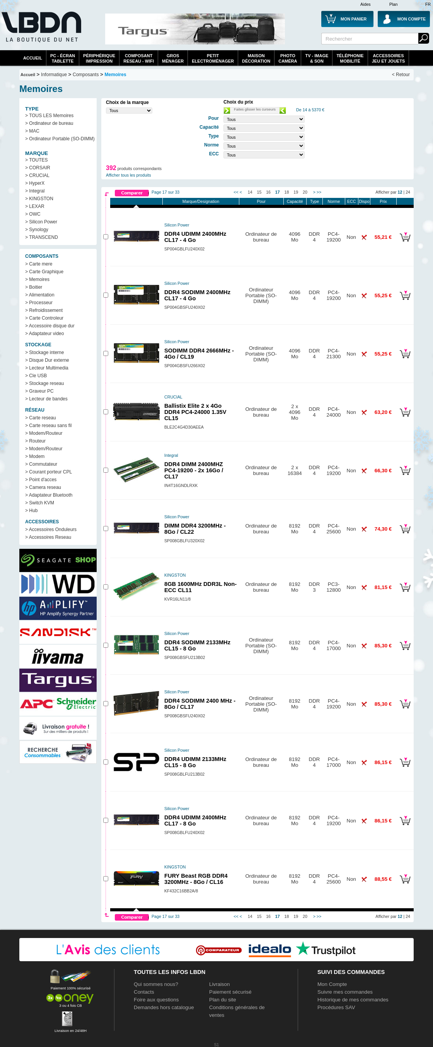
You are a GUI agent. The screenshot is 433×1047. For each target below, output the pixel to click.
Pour (261, 201)
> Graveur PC (39, 391)
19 (295, 192)
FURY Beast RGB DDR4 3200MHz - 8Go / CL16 (196, 879)
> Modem (34, 456)
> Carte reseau (40, 418)
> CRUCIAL (37, 175)
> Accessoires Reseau (48, 537)
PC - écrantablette (62, 58)
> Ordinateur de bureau (49, 123)
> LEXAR (34, 206)
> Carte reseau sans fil (48, 425)
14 (250, 192)
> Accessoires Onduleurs (51, 529)
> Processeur (39, 302)
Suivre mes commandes (345, 992)
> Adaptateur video (44, 333)
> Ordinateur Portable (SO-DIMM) (60, 138)
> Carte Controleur (44, 318)
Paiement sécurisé (230, 992)
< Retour (401, 74)
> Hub (31, 510)
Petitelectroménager (213, 58)
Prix (383, 201)
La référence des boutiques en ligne (40, 32)
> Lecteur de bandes (46, 399)
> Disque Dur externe (47, 360)
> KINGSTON (39, 198)
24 (408, 192)
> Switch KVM (39, 503)
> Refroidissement (44, 310)
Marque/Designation (200, 201)
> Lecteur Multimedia (46, 368)
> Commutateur (41, 464)
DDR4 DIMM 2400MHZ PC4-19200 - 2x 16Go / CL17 (193, 470)
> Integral (34, 191)
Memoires (115, 74)
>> (319, 192)
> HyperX (34, 183)
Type (314, 201)
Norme (333, 201)
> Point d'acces (40, 479)
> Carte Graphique (44, 271)
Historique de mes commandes (353, 1000)
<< (236, 192)
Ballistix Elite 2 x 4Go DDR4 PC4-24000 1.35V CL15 (195, 412)
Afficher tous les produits (128, 175)
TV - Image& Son (316, 58)
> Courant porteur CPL (48, 472)
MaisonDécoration (256, 58)
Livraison (219, 984)
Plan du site (222, 1000)
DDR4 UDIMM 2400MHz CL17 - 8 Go (195, 820)
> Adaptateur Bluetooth (48, 495)
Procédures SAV (336, 1007)
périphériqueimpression (99, 58)
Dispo (364, 201)
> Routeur (35, 441)
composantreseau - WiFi (138, 58)
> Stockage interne (44, 352)
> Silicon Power (41, 222)
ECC (351, 201)
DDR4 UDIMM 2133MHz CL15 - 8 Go (195, 762)
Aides (365, 4)
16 (268, 192)
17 (277, 192)
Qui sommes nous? (156, 984)
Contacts (144, 992)
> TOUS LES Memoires (49, 115)
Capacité (295, 201)
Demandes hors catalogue (164, 1007)
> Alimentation (40, 295)
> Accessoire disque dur (50, 326)
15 (259, 192)
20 (305, 192)
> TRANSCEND (41, 237)
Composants (86, 74)
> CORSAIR (37, 167)
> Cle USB (36, 375)
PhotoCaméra (287, 58)
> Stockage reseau (44, 383)
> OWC (33, 214)
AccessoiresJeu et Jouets (388, 58)
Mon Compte (332, 984)
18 (286, 192)
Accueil (32, 58)
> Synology (36, 229)
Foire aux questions (156, 1000)
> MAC (32, 131)
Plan (393, 4)
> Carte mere (38, 264)
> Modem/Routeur (43, 433)
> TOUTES (36, 160)
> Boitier (33, 287)
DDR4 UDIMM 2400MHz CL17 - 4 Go (195, 237)
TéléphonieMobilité (349, 58)
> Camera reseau (43, 487)
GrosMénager (173, 58)
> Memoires (37, 279)
